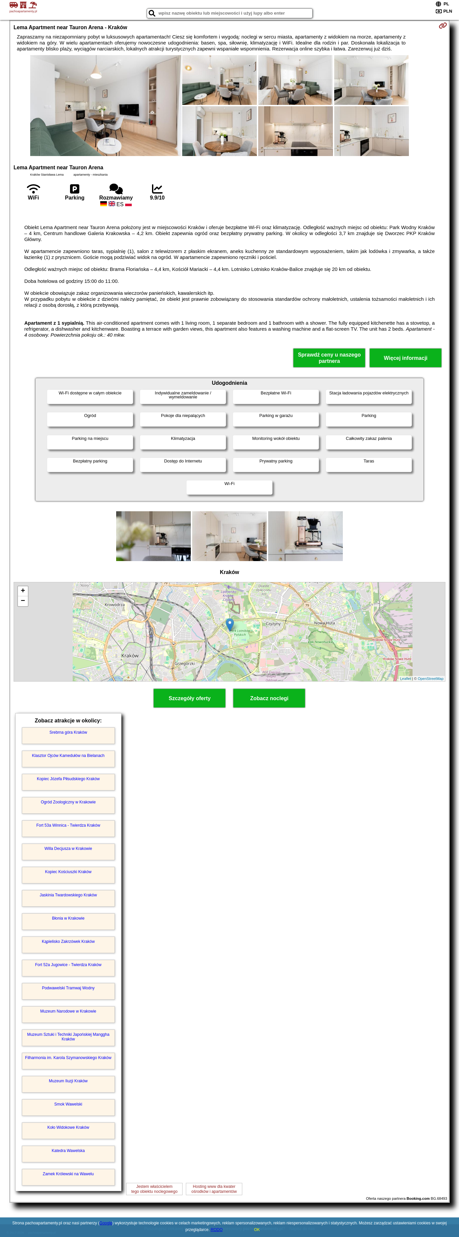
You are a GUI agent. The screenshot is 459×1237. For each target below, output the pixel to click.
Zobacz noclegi (269, 698)
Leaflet (405, 679)
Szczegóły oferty (189, 698)
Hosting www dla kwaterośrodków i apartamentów (214, 1189)
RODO (217, 1229)
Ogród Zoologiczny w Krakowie (68, 802)
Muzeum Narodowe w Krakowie (68, 1011)
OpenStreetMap (431, 679)
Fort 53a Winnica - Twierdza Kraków (68, 825)
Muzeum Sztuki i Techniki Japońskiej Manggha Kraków (68, 1036)
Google (106, 1223)
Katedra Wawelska (68, 1150)
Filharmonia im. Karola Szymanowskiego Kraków (68, 1057)
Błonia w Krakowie (68, 918)
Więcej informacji (405, 358)
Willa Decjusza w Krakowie (68, 848)
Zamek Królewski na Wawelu (68, 1174)
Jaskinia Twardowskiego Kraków (68, 895)
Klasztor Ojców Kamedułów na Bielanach (68, 755)
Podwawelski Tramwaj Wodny (68, 988)
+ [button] (23, 591)
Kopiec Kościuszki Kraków (68, 871)
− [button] (23, 601)
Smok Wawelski (68, 1104)
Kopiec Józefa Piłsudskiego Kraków (68, 779)
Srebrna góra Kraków (68, 732)
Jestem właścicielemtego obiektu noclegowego (154, 1189)
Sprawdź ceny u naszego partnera (329, 358)
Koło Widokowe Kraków (68, 1127)
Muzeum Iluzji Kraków (68, 1081)
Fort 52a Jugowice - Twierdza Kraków (68, 964)
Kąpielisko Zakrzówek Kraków (68, 941)
